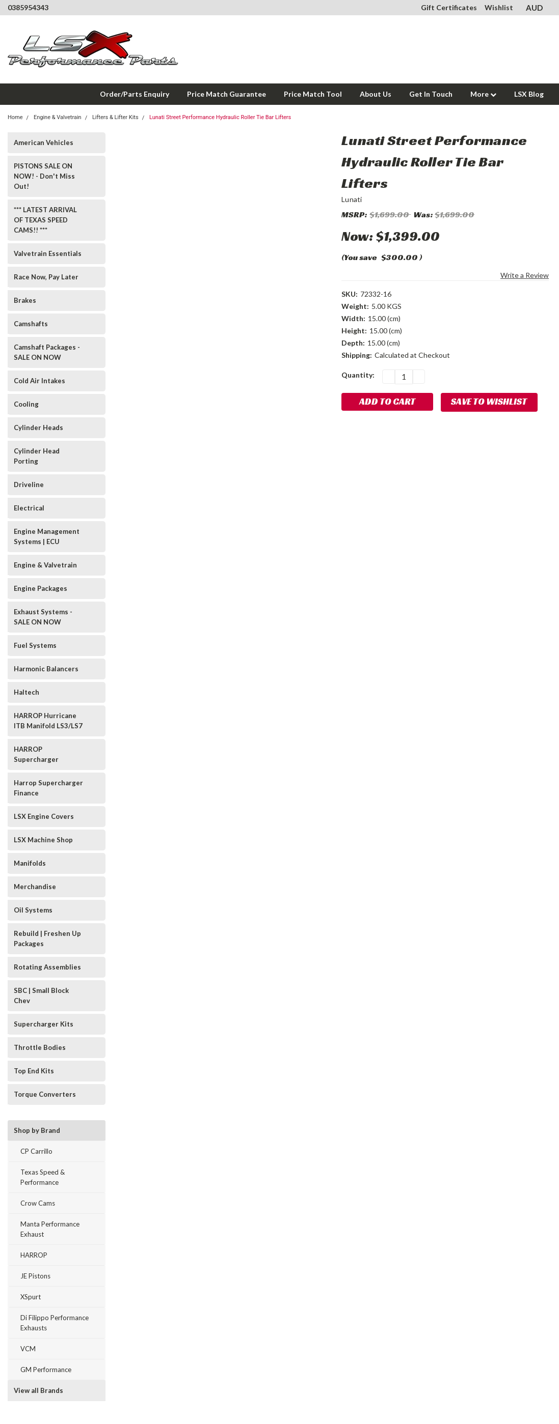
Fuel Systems (35, 645)
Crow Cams (37, 1203)
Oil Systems (33, 910)
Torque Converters (45, 1094)
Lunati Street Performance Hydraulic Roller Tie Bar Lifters (220, 117)
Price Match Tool (313, 94)
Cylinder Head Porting (37, 456)
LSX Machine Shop (43, 840)
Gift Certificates (449, 7)
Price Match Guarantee (226, 94)
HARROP (33, 1255)
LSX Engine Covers (44, 816)
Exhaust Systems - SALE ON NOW (43, 617)
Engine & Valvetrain (45, 565)
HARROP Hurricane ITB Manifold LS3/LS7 (48, 720)
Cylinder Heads (38, 427)
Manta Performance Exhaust (49, 1229)
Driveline (29, 484)
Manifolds (30, 863)
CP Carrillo (36, 1151)
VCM (28, 1349)
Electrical (29, 508)
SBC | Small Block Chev (41, 995)
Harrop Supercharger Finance (48, 788)
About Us (375, 94)
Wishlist (499, 7)
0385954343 (28, 7)
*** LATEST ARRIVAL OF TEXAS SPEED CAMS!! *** (45, 220)
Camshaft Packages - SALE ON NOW (47, 352)
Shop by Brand (37, 1130)
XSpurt (30, 1297)
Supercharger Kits (43, 1024)
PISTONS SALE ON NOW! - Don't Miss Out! (44, 176)
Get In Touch (430, 94)
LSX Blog (529, 94)
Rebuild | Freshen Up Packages (47, 938)
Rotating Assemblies (47, 967)
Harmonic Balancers (46, 669)
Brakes (25, 300)
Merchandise (35, 886)
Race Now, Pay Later (46, 277)
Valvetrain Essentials (48, 253)
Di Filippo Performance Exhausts (54, 1323)
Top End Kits (34, 1071)
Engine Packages (40, 588)
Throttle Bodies (40, 1047)
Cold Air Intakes (39, 381)
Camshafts (31, 324)
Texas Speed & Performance (42, 1177)
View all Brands (38, 1390)
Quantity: (358, 375)
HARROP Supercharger (36, 754)
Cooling (26, 404)
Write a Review (524, 275)
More (483, 94)
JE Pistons (35, 1276)
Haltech (26, 692)
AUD (538, 7)
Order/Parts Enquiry (134, 94)
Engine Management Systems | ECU (46, 536)
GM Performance (45, 1369)
